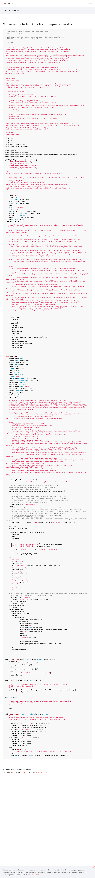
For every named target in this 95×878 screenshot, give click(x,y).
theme (24, 772)
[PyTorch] (8, 3)
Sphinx (12, 772)
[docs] (7, 195)
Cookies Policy (33, 875)
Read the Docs (41, 772)
